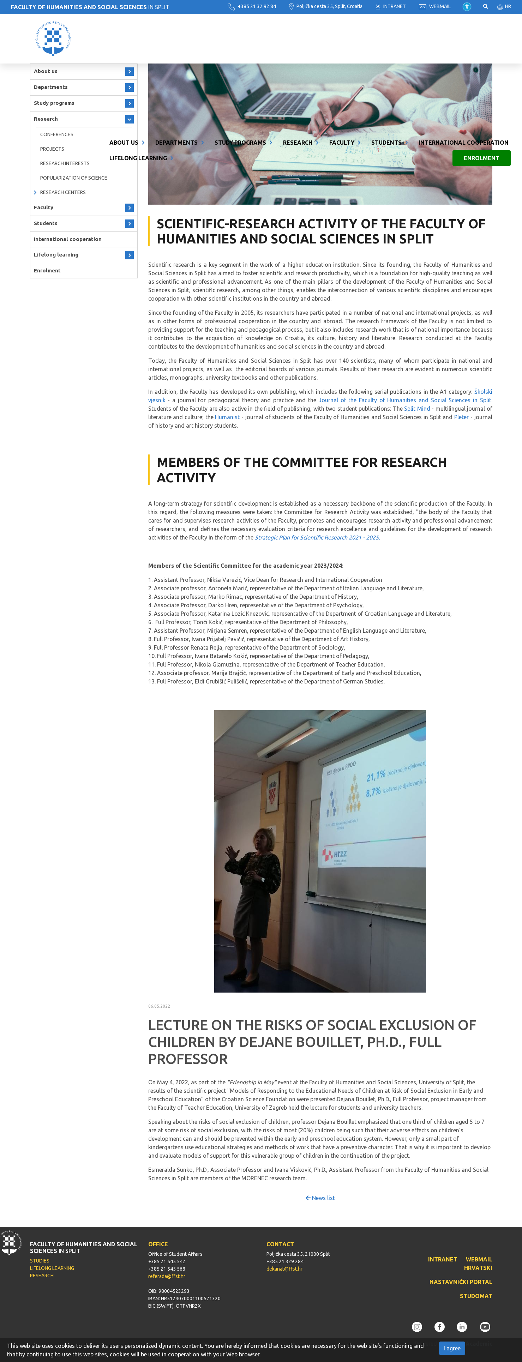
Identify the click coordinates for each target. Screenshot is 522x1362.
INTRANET (391, 6)
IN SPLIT (90, 7)
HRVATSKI (478, 1268)
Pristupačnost (467, 7)
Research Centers (63, 192)
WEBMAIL (435, 6)
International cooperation (464, 31)
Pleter (461, 417)
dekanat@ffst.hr (284, 1269)
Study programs (240, 31)
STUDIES (39, 1261)
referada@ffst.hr (166, 1276)
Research (297, 31)
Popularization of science (73, 178)
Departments (176, 31)
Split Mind (417, 408)
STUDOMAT (476, 1296)
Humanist (227, 417)
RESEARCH (42, 1275)
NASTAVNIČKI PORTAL (461, 1282)
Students (386, 31)
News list (320, 1198)
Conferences (56, 134)
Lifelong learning (138, 46)
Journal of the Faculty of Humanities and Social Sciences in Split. (405, 400)
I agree (452, 1348)
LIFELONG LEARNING (52, 1268)
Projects (52, 149)
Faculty (341, 31)
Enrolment (481, 46)
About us (123, 31)
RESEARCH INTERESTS (65, 163)
